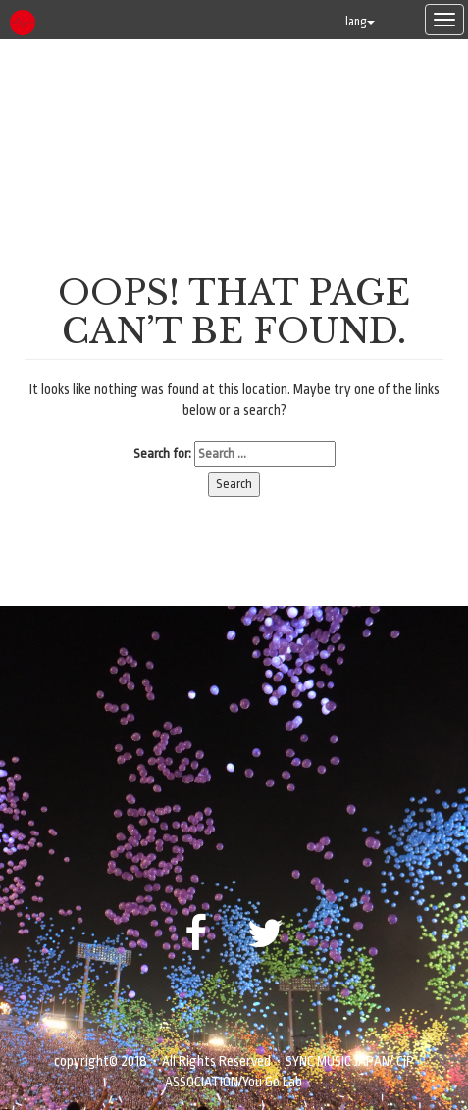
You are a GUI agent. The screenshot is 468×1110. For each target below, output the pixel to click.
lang (360, 21)
